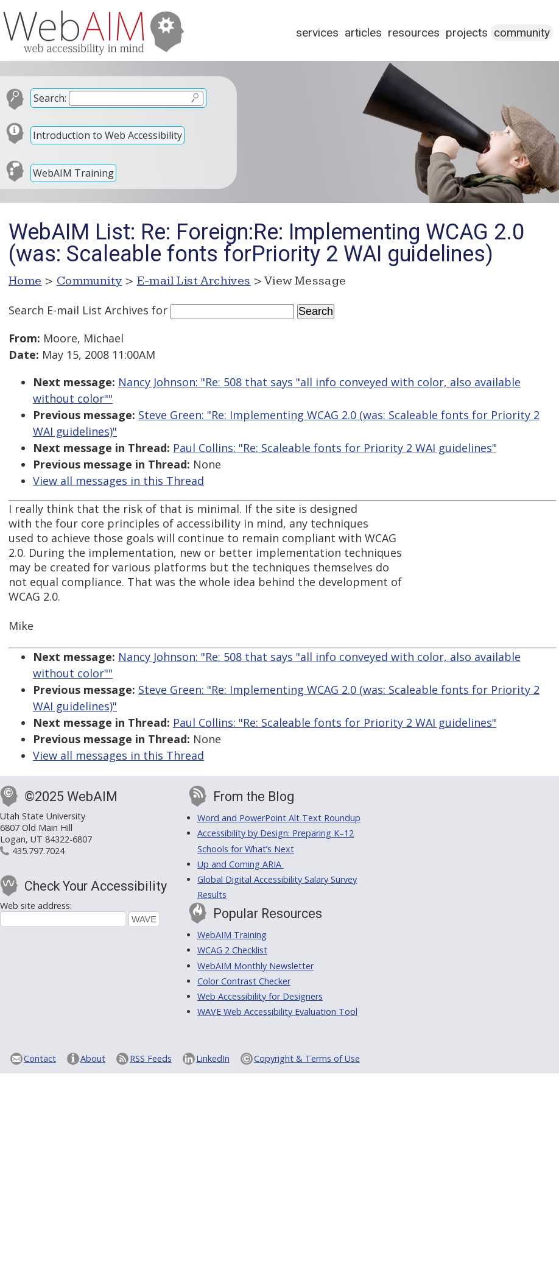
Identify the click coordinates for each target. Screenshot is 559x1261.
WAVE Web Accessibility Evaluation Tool (277, 1011)
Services (317, 33)
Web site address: (36, 905)
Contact (40, 1058)
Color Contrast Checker (243, 981)
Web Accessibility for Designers (260, 996)
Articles (363, 33)
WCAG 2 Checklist (232, 950)
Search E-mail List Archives (79, 310)
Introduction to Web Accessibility (107, 135)
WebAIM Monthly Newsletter (255, 966)
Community (522, 33)
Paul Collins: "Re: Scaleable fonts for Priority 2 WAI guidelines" (334, 447)
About (92, 1058)
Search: (49, 98)
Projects (467, 33)
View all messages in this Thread (118, 480)
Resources (414, 33)
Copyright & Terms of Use (307, 1058)
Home (25, 281)
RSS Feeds (151, 1058)
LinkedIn (213, 1058)
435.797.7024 (38, 851)
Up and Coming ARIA (240, 864)
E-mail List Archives (194, 281)
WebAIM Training (73, 173)
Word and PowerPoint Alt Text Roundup (278, 818)
